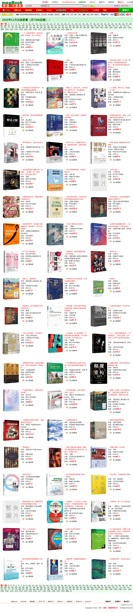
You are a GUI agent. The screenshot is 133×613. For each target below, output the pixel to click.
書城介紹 (14, 601)
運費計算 (102, 2)
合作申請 (23, 601)
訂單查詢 (55, 2)
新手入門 (42, 601)
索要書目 (32, 601)
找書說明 (69, 601)
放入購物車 (29, 50)
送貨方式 (79, 601)
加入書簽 (130, 2)
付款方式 (92, 2)
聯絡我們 (111, 2)
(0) (70, 2)
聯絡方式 (51, 601)
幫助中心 (60, 601)
